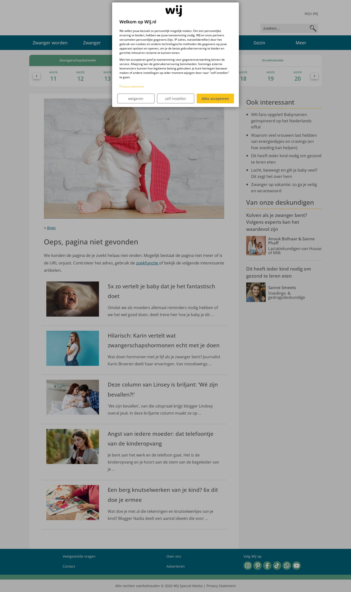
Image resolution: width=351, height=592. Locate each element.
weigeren (135, 98)
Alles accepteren (215, 98)
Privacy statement (131, 86)
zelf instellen (175, 98)
